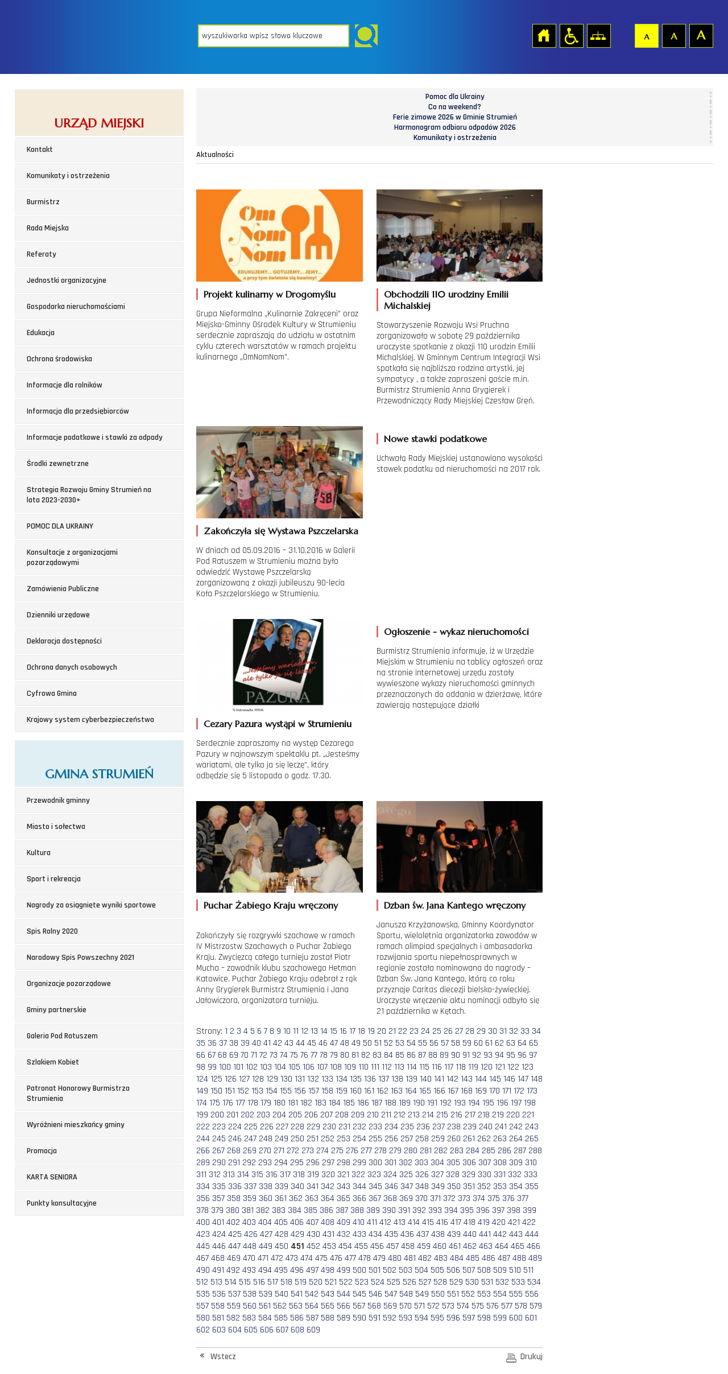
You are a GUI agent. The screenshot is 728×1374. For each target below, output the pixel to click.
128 (258, 1079)
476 (336, 1258)
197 (516, 1103)
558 (218, 1306)
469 (234, 1258)
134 (342, 1079)
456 (377, 1246)
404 (265, 1222)
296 (313, 1163)
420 (499, 1222)
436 (407, 1234)
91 (466, 1055)
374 (479, 1198)
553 (484, 1294)
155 (286, 1091)
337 (250, 1187)
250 (297, 1139)
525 (393, 1282)
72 (263, 1055)
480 (395, 1258)
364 (327, 1198)
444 (532, 1234)
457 (392, 1246)
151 (230, 1091)
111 (375, 1067)
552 (468, 1294)
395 (467, 1210)
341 (312, 1187)
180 (280, 1103)
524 (377, 1282)
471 (263, 1258)
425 (235, 1234)
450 (281, 1246)
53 (399, 1043)
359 (250, 1198)
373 (464, 1198)
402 (233, 1222)
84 (388, 1055)
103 (266, 1067)
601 (531, 1318)
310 (531, 1163)
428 (281, 1234)
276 (352, 1151)
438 (438, 1234)
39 (245, 1043)
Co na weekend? (454, 107)
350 (454, 1187)
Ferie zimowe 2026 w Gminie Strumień (455, 117)
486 (488, 1258)
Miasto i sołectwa (56, 827)
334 (203, 1187)
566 (343, 1306)
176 (227, 1103)
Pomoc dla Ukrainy (455, 97)
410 (359, 1222)
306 (469, 1163)
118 (461, 1067)
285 (488, 1151)
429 (297, 1234)
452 (313, 1246)
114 (412, 1067)
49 (356, 1043)
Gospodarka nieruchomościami (76, 307)
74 (284, 1055)
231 (344, 1127)
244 (203, 1139)
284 (472, 1151)
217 (470, 1115)
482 (425, 1258)
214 (428, 1115)
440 (470, 1234)
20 (381, 1031)
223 (219, 1127)
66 (200, 1055)
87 (422, 1055)
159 (342, 1091)
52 (388, 1043)
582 (233, 1318)
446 (219, 1246)
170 (494, 1091)
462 (470, 1246)
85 (399, 1055)
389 (373, 1210)
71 (254, 1055)
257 (406, 1139)
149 (202, 1091)
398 (513, 1210)
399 (529, 1210)
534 (534, 1282)
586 (297, 1318)
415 (428, 1222)
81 (355, 1055)
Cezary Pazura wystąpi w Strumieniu (277, 723)
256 (391, 1139)
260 (454, 1139)
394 (451, 1210)
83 (377, 1055)
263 (500, 1139)
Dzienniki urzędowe (58, 615)
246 (235, 1139)
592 (389, 1318)
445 (203, 1246)
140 (426, 1079)
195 (488, 1103)
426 (251, 1234)
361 (281, 1198)
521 (331, 1282)
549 (422, 1294)
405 (281, 1222)
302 (405, 1163)
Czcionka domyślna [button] (646, 35)
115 (424, 1067)
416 (442, 1222)
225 (251, 1127)
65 (533, 1043)
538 (250, 1294)
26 (448, 1031)
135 (356, 1079)
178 (252, 1103)
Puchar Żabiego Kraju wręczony (271, 905)
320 (328, 1175)
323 (374, 1175)
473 (292, 1258)
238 (454, 1127)
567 (359, 1306)
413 (400, 1222)
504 (421, 1270)
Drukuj (531, 1356)
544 (343, 1294)
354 (516, 1187)
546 (375, 1294)
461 (455, 1246)
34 (536, 1031)
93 (488, 1055)
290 (219, 1163)
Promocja (42, 1151)
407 (312, 1222)
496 (297, 1270)
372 (449, 1198)
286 (504, 1151)
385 (310, 1210)
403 (249, 1222)
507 (468, 1270)
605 (251, 1330)
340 (297, 1187)
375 (493, 1198)
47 (334, 1043)
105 (294, 1067)
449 (265, 1246)
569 (390, 1306)
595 (437, 1318)
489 (535, 1258)
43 (288, 1043)
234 (391, 1127)
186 (363, 1103)
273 (307, 1151)
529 (456, 1282)
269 (250, 1151)
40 (256, 1043)
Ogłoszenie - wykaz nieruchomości (456, 631)
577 (506, 1306)
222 (203, 1127)
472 (277, 1258)
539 (265, 1294)
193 (460, 1103)
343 (343, 1187)
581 (218, 1318)
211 (386, 1115)
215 (442, 1115)
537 (234, 1294)
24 (425, 1031)
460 (439, 1246)
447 (234, 1246)
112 (387, 1067)
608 (297, 1330)
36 (212, 1043)
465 (517, 1246)
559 (234, 1306)
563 (296, 1306)
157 (313, 1091)
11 (296, 1031)
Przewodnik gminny (58, 800)
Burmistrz (43, 202)
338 (265, 1187)
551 (453, 1294)
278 (380, 1151)
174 (201, 1103)
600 (516, 1318)
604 (235, 1330)
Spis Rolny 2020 (52, 931)
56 (434, 1043)
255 (375, 1139)
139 (411, 1079)
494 (265, 1270)
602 (203, 1330)
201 (232, 1115)
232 (359, 1127)
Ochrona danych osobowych (72, 667)
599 (500, 1318)
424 (219, 1234)
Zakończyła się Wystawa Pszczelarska (281, 531)
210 (373, 1115)
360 (265, 1198)
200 (217, 1115)
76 (304, 1055)
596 (453, 1318)
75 (294, 1055)
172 (519, 1091)
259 (438, 1139)
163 (397, 1091)
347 (406, 1187)
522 (346, 1282)
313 (229, 1175)
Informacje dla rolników (64, 385)
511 (528, 1270)
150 (216, 1091)
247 (250, 1139)
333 (530, 1175)
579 (536, 1306)
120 (487, 1067)
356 (203, 1198)
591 (374, 1318)
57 (445, 1043)
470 (249, 1258)
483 (441, 1258)
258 (422, 1139)
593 (405, 1318)
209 (358, 1115)
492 (233, 1270)
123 (527, 1067)
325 (406, 1175)
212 (400, 1115)
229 (313, 1127)
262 (484, 1139)
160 (356, 1091)
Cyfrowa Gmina (52, 693)
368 (390, 1198)
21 (392, 1031)
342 (327, 1187)
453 (329, 1246)
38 (233, 1043)
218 (484, 1115)
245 (219, 1139)
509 (500, 1270)
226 (267, 1127)
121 (500, 1067)
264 (516, 1139)
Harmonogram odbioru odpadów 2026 (455, 127)
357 (218, 1198)
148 (537, 1079)
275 (337, 1151)
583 (249, 1318)
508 (484, 1270)
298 (343, 1163)
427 (266, 1234)
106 (309, 1067)
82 (365, 1055)
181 (293, 1103)
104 (280, 1067)
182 (306, 1103)
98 (200, 1067)
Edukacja (41, 333)
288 (535, 1151)
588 (327, 1318)
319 (313, 1175)
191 (432, 1103)
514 (231, 1282)
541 (297, 1294)
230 (329, 1127)
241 (501, 1127)
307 (484, 1163)
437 (422, 1234)
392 (419, 1210)
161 (369, 1091)
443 (516, 1234)
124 (202, 1079)
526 (409, 1282)
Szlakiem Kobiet (53, 1062)
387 (342, 1210)
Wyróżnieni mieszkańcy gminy (76, 1125)
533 (518, 1282)
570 (405, 1306)
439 (454, 1234)
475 (321, 1258)
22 (402, 1031)
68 (222, 1055)
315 (257, 1175)
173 (532, 1091)
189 (405, 1103)
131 (300, 1079)
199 (202, 1115)
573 (448, 1306)
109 (350, 1067)
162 (382, 1091)
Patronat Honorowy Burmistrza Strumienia (78, 1093)
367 (375, 1198)
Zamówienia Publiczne (63, 589)
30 (492, 1031)
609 (313, 1330)
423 (203, 1234)
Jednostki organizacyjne (66, 280)
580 (203, 1318)
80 (344, 1055)
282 (441, 1151)
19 (371, 1031)
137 (383, 1079)
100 (225, 1067)
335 (219, 1187)
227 (282, 1127)
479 (379, 1258)
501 (374, 1270)
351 (469, 1187)
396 (483, 1210)
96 (522, 1055)
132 (313, 1079)
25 (436, 1031)
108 (336, 1067)
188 (390, 1103)
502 (389, 1270)
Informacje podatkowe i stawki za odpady (95, 437)
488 (519, 1258)
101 (238, 1067)
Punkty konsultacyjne (62, 1203)
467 (202, 1258)
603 (219, 1330)
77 (314, 1055)
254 (359, 1139)
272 (293, 1151)
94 (499, 1055)
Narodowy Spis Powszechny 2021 (80, 957)
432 (343, 1234)
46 (323, 1043)
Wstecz (223, 1356)
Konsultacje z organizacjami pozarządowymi (72, 557)
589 (343, 1318)
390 (389, 1210)
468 (218, 1258)
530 (472, 1282)
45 (311, 1043)
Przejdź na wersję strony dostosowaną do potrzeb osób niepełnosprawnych (571, 35)
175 (214, 1103)
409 (343, 1222)
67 (212, 1055)
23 (414, 1031)
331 (500, 1175)
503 (405, 1270)
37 (223, 1043)
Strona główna (543, 35)
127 (244, 1079)
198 (530, 1103)
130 (286, 1079)
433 (359, 1234)
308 (500, 1163)
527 (425, 1282)
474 (306, 1258)
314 (243, 1175)
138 (397, 1079)
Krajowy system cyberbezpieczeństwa (90, 720)
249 (281, 1139)
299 (359, 1163)
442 (500, 1234)
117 (448, 1067)
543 (327, 1294)
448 (250, 1246)
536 (219, 1294)
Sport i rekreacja (54, 879)
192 (446, 1103)
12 (304, 1031)
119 (473, 1067)
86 (411, 1055)
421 (514, 1222)
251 (312, 1139)
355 (532, 1187)
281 (426, 1151)
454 (345, 1246)
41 (267, 1043)
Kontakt (40, 150)
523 (362, 1282)
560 (250, 1306)
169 (481, 1091)
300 (375, 1163)
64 (522, 1043)
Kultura (39, 853)
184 (335, 1103)
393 (435, 1210)
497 (312, 1270)
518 (286, 1282)
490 (203, 1270)
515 (245, 1282)
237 (438, 1127)
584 (265, 1318)
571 (419, 1306)
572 (433, 1306)
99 (212, 1067)
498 (327, 1270)
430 (313, 1234)
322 (358, 1175)
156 (300, 1091)
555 (516, 1294)
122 (513, 1067)
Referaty (41, 254)
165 (425, 1091)
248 (265, 1139)
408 (327, 1222)
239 (470, 1127)
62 (499, 1043)
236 (423, 1127)
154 (272, 1091)
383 (279, 1210)
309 (516, 1163)
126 (231, 1079)
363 (311, 1198)
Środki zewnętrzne (58, 464)
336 (235, 1187)
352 (484, 1187)
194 (474, 1103)
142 (452, 1079)
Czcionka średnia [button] (673, 35)
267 (218, 1151)
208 (342, 1115)
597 (468, 1318)
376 (508, 1198)
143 (467, 1079)
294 (281, 1163)
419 (484, 1222)
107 (322, 1067)
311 (201, 1175)
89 (444, 1055)
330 (484, 1175)
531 (487, 1282)
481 (410, 1258)
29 (481, 1031)
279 (395, 1151)
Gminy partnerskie (56, 1010)
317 (285, 1175)
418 (469, 1222)
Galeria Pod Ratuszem (62, 1036)
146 (509, 1079)
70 (245, 1055)
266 (203, 1151)
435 (391, 1234)
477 (350, 1258)
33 (525, 1031)
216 (456, 1115)
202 (247, 1115)
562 (280, 1306)
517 (272, 1282)
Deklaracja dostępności (64, 641)
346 (391, 1187)
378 (202, 1210)
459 (424, 1246)
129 (272, 1079)
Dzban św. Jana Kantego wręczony (455, 905)
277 (366, 1151)
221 (528, 1115)
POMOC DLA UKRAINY (60, 526)
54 (411, 1043)
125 (216, 1079)
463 (486, 1246)
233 (375, 1127)
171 (506, 1091)
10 (287, 1031)
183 (320, 1103)
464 (501, 1246)
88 (432, 1055)
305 (453, 1163)
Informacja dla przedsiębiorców (78, 411)
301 (390, 1163)
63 (510, 1043)
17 (352, 1031)
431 (328, 1234)
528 (440, 1282)
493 (249, 1270)
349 (438, 1187)
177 (240, 1103)
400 (203, 1222)
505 (437, 1270)
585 (281, 1318)
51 (378, 1043)
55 (422, 1043)
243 (532, 1127)
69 (233, 1055)
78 (324, 1055)
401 (218, 1222)
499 (343, 1270)
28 (469, 1031)
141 (439, 1079)
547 (390, 1294)
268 (234, 1151)
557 (202, 1306)
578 (521, 1306)
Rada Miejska (48, 228)
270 (265, 1151)
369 (406, 1198)
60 (478, 1043)
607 (282, 1330)
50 (367, 1043)
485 (472, 1258)
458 (408, 1246)
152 (243, 1091)
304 (437, 1163)
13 (314, 1031)
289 (203, 1163)
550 (438, 1294)
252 (327, 1139)
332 (515, 1175)
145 (495, 1079)
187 (376, 1103)
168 (467, 1091)
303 (421, 1163)
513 (216, 1282)
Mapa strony (598, 35)
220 (513, 1115)
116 (437, 1067)
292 (249, 1163)
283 (457, 1151)
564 (311, 1306)
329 (468, 1175)
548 (406, 1294)
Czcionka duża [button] (700, 35)
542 (311, 1294)
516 (259, 1282)
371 (435, 1198)
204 (279, 1115)
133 (327, 1079)
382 (263, 1210)
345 (375, 1187)
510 (515, 1270)
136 (370, 1079)
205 (295, 1115)
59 (466, 1043)
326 (422, 1175)
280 (410, 1151)
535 (203, 1294)
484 (457, 1258)
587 (312, 1318)
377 (522, 1198)
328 (453, 1175)
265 (532, 1139)
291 (234, 1163)
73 (274, 1055)
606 (267, 1330)
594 (421, 1318)
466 (533, 1246)
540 (281, 1294)
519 (301, 1282)
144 (481, 1079)
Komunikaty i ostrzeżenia (68, 176)
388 (357, 1210)
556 (532, 1294)
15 (333, 1031)
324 (390, 1175)
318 (299, 1175)
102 (252, 1067)
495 (281, 1270)
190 (419, 1103)
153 (257, 1091)
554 (500, 1294)
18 (361, 1031)
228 (297, 1127)
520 (315, 1282)
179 (265, 1103)
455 (361, 1246)
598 (484, 1318)
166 (439, 1091)
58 (455, 1043)
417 (455, 1222)
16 (343, 1031)
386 (326, 1210)
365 (343, 1198)
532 (502, 1282)
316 (272, 1175)
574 (463, 1306)
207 (326, 1115)
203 (263, 1115)
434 (375, 1234)
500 (359, 1270)
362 (296, 1198)
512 (202, 1282)
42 (277, 1043)
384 (294, 1210)
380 (232, 1210)
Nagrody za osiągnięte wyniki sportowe (91, 905)
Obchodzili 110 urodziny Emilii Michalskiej (446, 299)
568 (374, 1306)
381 (248, 1210)
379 (217, 1210)
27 (459, 1031)
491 (218, 1270)
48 (344, 1043)
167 (453, 1091)
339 (281, 1187)
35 (200, 1043)
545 (359, 1294)
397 (498, 1210)
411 (372, 1222)
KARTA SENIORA (52, 1177)
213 (414, 1115)
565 (327, 1306)
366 (359, 1198)
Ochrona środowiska (59, 359)
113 (399, 1067)
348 (422, 1187)
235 (407, 1127)
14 (324, 1031)
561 (265, 1306)
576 (492, 1306)
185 (349, 1103)
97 (533, 1055)
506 (453, 1270)
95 (510, 1055)
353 (500, 1187)
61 (489, 1043)
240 (486, 1127)
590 (359, 1318)
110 (363, 1067)
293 (265, 1163)
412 (385, 1222)
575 (477, 1306)
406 (297, 1222)
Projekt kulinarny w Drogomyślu (270, 294)
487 (504, 1258)
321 (343, 1175)
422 (529, 1222)
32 (513, 1031)
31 (503, 1031)
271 (279, 1151)
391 (404, 1210)
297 (328, 1163)
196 (502, 1103)
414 (414, 1222)
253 (343, 1139)
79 (334, 1055)
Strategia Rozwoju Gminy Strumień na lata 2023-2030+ (89, 495)
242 (516, 1127)
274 (322, 1151)
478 (364, 1258)
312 (215, 1175)
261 (469, 1139)
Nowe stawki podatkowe (435, 438)
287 (520, 1151)
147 (523, 1079)
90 (455, 1055)
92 (476, 1055)
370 (421, 1198)
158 (327, 1091)
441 (485, 1234)
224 (235, 1127)
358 (234, 1198)
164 (411, 1091)
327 (437, 1175)
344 (359, 1187)
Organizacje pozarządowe (69, 984)
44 (300, 1043)
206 (311, 1115)
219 (498, 1115)
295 (297, 1163)
